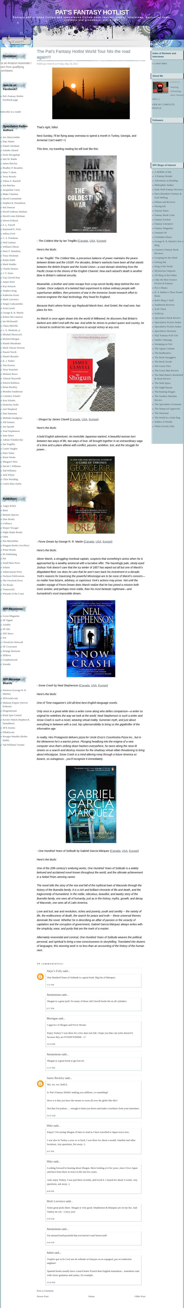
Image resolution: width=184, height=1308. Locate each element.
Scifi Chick (160, 309)
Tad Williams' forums (13, 744)
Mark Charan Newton (14, 347)
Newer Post (42, 1296)
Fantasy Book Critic (165, 215)
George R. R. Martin (13, 312)
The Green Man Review (167, 370)
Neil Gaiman (9, 242)
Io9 (4, 637)
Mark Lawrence (11, 299)
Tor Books (8, 584)
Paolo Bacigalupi (11, 154)
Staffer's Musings (163, 339)
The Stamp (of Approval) (167, 408)
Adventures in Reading (166, 180)
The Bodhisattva (163, 352)
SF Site (6, 629)
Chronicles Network (13, 642)
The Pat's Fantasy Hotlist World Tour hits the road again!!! (83, 54)
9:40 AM (50, 1242)
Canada (83, 240)
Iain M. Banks (10, 159)
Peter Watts (8, 453)
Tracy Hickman (10, 255)
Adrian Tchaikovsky (13, 439)
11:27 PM (51, 1068)
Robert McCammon (13, 316)
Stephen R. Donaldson (14, 202)
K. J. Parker (9, 360)
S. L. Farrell (9, 224)
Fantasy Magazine (164, 228)
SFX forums (9, 727)
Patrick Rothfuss (11, 382)
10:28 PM (51, 1282)
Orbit (5, 536)
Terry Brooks (9, 176)
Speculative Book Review (168, 317)
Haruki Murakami (12, 343)
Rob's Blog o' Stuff (164, 300)
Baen (5, 510)
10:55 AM (51, 1115)
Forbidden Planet (163, 237)
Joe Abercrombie (11, 137)
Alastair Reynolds (12, 378)
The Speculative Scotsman (168, 404)
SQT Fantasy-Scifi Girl (166, 335)
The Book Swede (163, 361)
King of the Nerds (164, 266)
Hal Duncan (9, 207)
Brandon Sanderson (12, 391)
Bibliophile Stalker (164, 185)
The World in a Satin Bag (167, 417)
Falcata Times (162, 210)
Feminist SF (161, 232)
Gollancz (7, 523)
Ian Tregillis (9, 444)
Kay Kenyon (9, 286)
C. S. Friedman (10, 238)
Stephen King (9, 290)
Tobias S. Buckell (12, 181)
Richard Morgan (11, 338)
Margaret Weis (10, 461)
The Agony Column (165, 348)
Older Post (140, 1296)
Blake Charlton (10, 194)
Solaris (6, 567)
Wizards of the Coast (13, 593)
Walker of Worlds (163, 421)
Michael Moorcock (12, 334)
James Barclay (10, 163)
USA (92, 240)
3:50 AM (50, 1219)
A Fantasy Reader (163, 176)
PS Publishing (10, 554)
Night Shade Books (12, 532)
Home (92, 1296)
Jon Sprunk (8, 426)
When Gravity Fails (165, 426)
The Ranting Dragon (165, 391)
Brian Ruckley (10, 387)
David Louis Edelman (14, 216)
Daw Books (9, 519)
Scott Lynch (9, 308)
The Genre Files (163, 366)
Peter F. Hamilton (12, 251)
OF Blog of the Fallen (166, 275)
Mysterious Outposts (165, 270)
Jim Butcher (9, 185)
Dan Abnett (8, 141)
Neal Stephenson (11, 431)
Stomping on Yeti (163, 344)
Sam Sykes (8, 435)
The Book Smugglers (165, 357)
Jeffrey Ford (9, 233)
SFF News (8, 633)
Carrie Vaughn (10, 448)
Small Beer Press (11, 562)
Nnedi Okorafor (11, 356)
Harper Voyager (11, 527)
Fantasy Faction (163, 219)
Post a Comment (45, 1290)
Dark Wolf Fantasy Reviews (169, 189)
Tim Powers (9, 365)
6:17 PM (50, 1008)
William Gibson (11, 246)
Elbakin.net (8, 732)
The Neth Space (163, 383)
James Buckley (55, 1078)
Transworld (8, 589)
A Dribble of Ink (163, 171)
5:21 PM (50, 985)
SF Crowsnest (10, 646)
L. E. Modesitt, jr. (12, 330)
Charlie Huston (10, 268)
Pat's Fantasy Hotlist (92, 12)
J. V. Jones (8, 273)
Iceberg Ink (160, 262)
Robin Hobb (9, 260)
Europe (101, 240)
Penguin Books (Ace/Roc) (16, 545)
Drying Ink (160, 206)
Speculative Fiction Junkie (168, 322)
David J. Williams (12, 466)
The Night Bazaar (163, 387)
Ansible (6, 624)
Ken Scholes (9, 400)
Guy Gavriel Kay (11, 277)
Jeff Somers (9, 422)
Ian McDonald (10, 321)
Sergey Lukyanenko (13, 303)
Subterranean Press (12, 571)
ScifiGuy (159, 313)
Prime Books (9, 549)
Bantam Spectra (11, 514)
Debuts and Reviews (165, 202)
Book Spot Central (12, 715)
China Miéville (10, 325)
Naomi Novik (9, 352)
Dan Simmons (10, 413)
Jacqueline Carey (11, 189)
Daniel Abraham (11, 145)
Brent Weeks (9, 457)
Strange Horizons (11, 651)
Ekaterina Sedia (11, 404)
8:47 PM (50, 1151)
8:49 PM (50, 1191)
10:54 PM (51, 1044)
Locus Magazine (11, 615)
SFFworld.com (10, 698)
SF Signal (8, 620)
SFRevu (7, 655)
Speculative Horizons (165, 331)
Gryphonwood (10, 659)
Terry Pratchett (10, 369)
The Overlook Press (13, 580)
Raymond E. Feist (12, 229)
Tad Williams (9, 470)
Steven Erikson (10, 220)
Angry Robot (9, 505)
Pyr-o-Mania (161, 287)
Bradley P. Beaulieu (13, 167)
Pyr (4, 558)
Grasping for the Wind (166, 257)
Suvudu (6, 664)
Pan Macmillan (10, 540)
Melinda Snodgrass (12, 417)
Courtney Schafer (11, 395)
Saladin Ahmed (10, 150)
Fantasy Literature (164, 223)
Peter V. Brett (9, 172)
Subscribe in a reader (10, 111)
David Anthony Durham (15, 211)
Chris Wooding (10, 479)
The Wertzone (162, 413)
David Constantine (12, 198)
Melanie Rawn (10, 374)
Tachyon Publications (13, 576)
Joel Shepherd (10, 409)
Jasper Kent (9, 281)
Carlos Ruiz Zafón (12, 483)
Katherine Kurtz (11, 295)
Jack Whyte (9, 474)
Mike (50, 1125)
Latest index (161, 63)
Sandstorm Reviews (165, 304)
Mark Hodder (9, 264)
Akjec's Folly (54, 971)
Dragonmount (10, 710)
